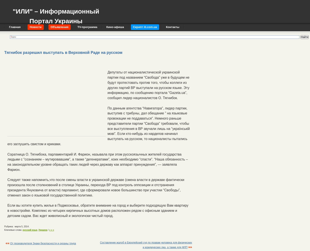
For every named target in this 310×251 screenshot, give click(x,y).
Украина (43, 230)
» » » (51, 230)
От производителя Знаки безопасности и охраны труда (43, 243)
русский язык (30, 230)
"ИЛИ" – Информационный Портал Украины (56, 14)
